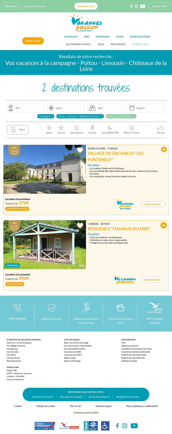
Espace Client (160, 6)
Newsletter (140, 44)
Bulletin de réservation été (133, 358)
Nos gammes (12, 348)
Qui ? (100, 108)
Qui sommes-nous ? (78, 44)
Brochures (118, 44)
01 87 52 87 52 (17, 318)
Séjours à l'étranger (72, 361)
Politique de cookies (45, 406)
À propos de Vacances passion (24, 339)
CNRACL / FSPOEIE (16, 376)
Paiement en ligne (129, 361)
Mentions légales (104, 406)
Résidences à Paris (127, 396)
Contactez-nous (86, 6)
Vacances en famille (72, 351)
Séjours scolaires (71, 396)
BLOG (101, 44)
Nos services (128, 339)
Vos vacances (72, 339)
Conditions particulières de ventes (136, 348)
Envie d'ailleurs (140, 36)
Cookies (18, 406)
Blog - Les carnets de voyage (76, 342)
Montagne (102, 36)
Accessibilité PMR (110, 132)
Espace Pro (13, 367)
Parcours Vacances (15, 379)
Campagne (70, 36)
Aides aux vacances (129, 345)
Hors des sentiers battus (74, 348)
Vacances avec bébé (72, 355)
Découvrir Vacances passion (19, 342)
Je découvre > (153, 204)
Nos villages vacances (16, 345)
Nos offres (11, 355)
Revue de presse (14, 361)
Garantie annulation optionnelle (135, 351)
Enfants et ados (43, 396)
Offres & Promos (132, 132)
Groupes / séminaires (35, 6)
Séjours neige (70, 358)
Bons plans (33, 40)
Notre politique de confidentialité (142, 406)
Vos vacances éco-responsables (78, 345)
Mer (86, 36)
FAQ (123, 342)
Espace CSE (11, 6)
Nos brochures (13, 358)
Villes (119, 36)
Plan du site (75, 406)
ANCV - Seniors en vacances (19, 373)
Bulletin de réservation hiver (133, 355)
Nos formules (12, 351)
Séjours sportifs (99, 396)
